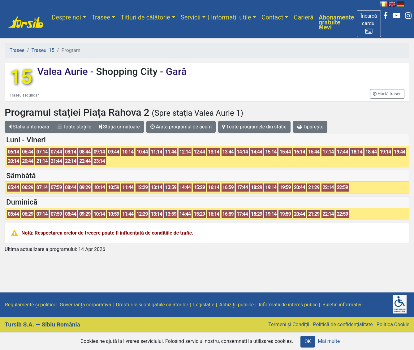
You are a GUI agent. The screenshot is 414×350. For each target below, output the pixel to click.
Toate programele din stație (254, 127)
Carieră (303, 17)
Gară (175, 71)
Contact (272, 17)
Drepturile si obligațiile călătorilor (152, 305)
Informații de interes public (288, 305)
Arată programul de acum (181, 127)
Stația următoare (119, 127)
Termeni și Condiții (288, 324)
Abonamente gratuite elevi (336, 22)
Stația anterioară (29, 127)
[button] (369, 23)
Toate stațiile (74, 127)
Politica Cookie (393, 324)
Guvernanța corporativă (85, 305)
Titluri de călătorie (145, 17)
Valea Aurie (63, 71)
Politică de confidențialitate (343, 324)
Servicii (191, 17)
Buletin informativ (341, 305)
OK (307, 341)
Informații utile (231, 17)
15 (21, 77)
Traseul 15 (43, 50)
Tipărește (310, 127)
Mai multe (329, 341)
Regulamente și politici (30, 305)
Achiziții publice (236, 305)
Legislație (203, 305)
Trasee (101, 17)
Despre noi (66, 17)
